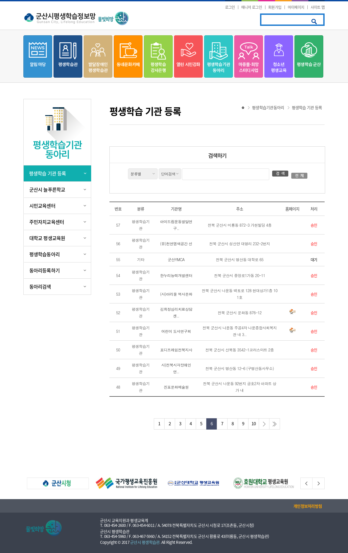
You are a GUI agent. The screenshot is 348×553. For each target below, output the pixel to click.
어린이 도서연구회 (176, 331)
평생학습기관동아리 (218, 67)
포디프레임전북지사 (176, 349)
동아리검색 (40, 286)
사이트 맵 (318, 7)
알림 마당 (38, 64)
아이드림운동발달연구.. (176, 225)
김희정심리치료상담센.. (176, 312)
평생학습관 (67, 64)
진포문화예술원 (176, 387)
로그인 (230, 7)
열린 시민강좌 (188, 64)
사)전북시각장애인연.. (176, 368)
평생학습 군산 (309, 64)
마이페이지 (296, 7)
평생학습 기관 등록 (47, 173)
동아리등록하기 (44, 270)
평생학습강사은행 (158, 67)
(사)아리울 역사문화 (176, 294)
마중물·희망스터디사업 (249, 67)
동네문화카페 (128, 64)
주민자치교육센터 (46, 222)
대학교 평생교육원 (47, 238)
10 (253, 423)
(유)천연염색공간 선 (176, 243)
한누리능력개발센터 (176, 275)
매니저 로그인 (251, 7)
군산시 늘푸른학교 (47, 189)
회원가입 (274, 7)
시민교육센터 (42, 205)
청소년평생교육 (278, 67)
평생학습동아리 (44, 254)
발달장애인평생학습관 (98, 67)
